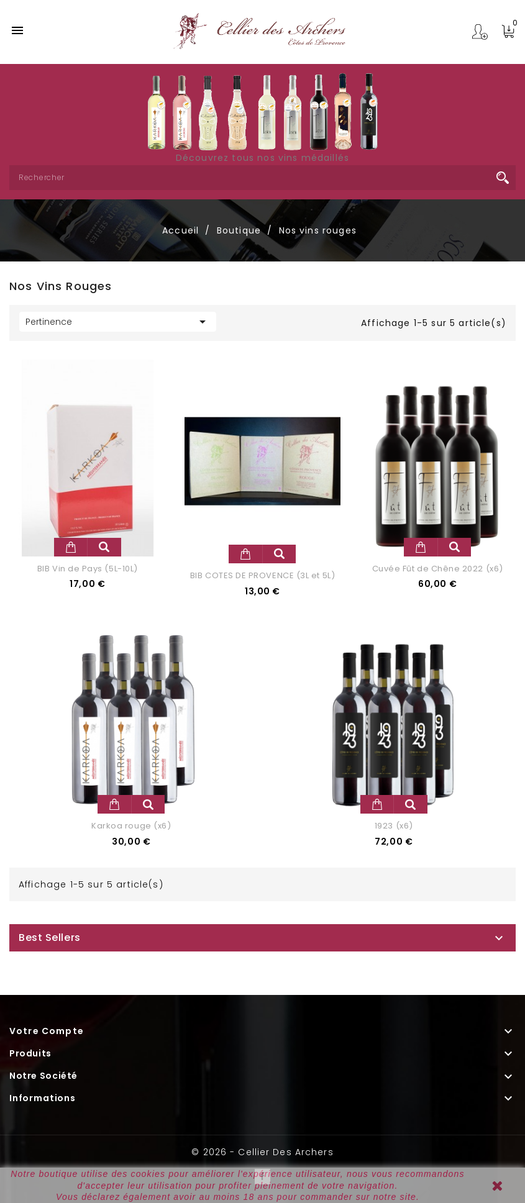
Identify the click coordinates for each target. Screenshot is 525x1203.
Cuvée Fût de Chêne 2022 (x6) (437, 568)
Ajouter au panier (71, 547)
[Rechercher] (262, 177)
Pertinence (117, 321)
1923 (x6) (394, 826)
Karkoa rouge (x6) (131, 826)
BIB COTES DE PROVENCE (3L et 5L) (262, 575)
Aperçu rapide (104, 547)
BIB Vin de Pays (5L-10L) (87, 568)
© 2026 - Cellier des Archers (262, 1152)
